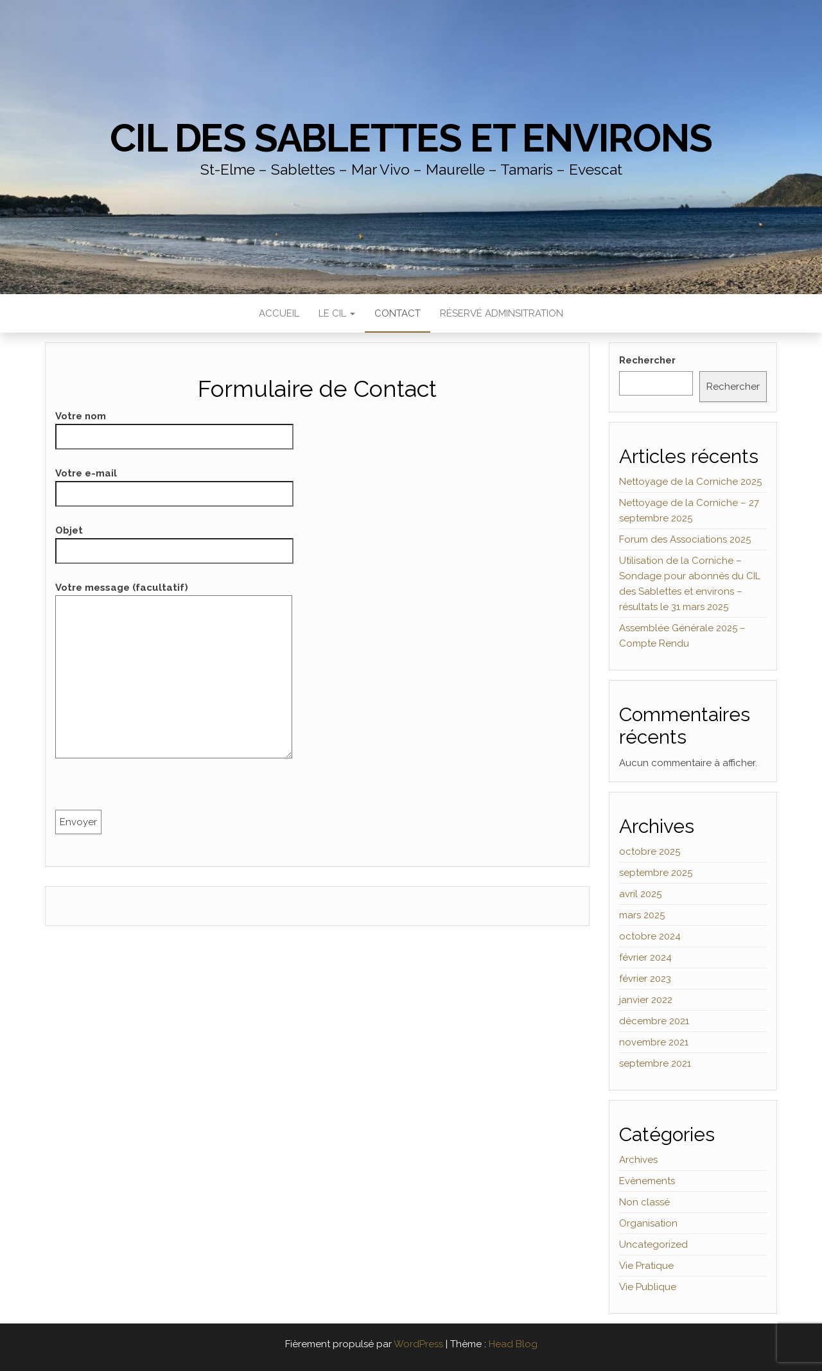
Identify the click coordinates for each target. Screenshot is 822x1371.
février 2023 (645, 978)
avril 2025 (640, 894)
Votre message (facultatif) (173, 674)
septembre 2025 (655, 872)
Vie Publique (647, 1287)
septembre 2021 (655, 1063)
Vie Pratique (646, 1265)
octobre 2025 (649, 851)
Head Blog (513, 1344)
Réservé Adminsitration (501, 313)
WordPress (418, 1344)
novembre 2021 (653, 1042)
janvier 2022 (645, 1000)
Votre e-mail (174, 483)
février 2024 (645, 957)
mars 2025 (642, 915)
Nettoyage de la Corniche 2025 (690, 481)
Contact (397, 313)
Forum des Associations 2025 (685, 539)
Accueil (279, 313)
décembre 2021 (654, 1021)
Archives (638, 1160)
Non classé (644, 1202)
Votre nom (174, 426)
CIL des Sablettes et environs (411, 138)
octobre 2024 (650, 936)
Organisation (648, 1223)
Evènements (647, 1181)
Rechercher (647, 360)
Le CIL (337, 313)
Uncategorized (653, 1244)
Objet (174, 541)
